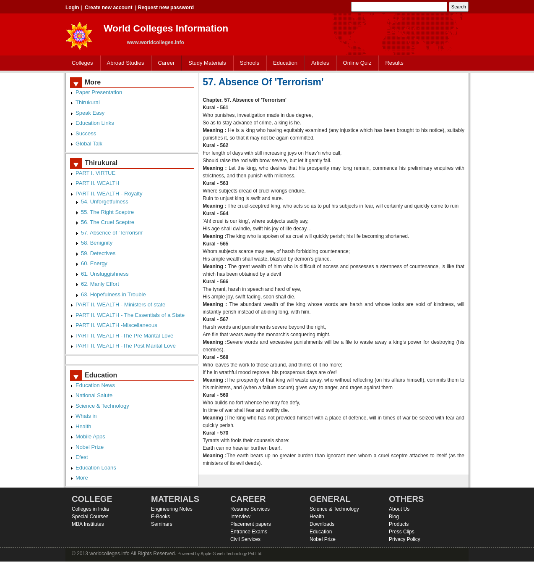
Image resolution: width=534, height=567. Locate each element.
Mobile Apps (90, 436)
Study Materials (205, 63)
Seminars (161, 524)
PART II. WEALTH (98, 183)
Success (86, 133)
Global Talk (89, 143)
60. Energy (94, 263)
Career (164, 63)
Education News (95, 385)
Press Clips (401, 532)
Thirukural (88, 102)
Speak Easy (90, 113)
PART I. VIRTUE (95, 173)
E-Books (160, 517)
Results (394, 63)
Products (399, 524)
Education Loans (96, 467)
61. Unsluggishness (104, 274)
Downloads (322, 524)
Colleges (80, 63)
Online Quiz (357, 63)
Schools (248, 63)
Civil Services (245, 539)
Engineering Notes (172, 509)
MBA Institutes (88, 524)
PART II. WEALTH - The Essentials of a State (130, 315)
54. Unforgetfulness (104, 201)
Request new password (166, 8)
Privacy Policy (404, 539)
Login (72, 8)
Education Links (95, 123)
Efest (82, 457)
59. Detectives (98, 253)
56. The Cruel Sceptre (107, 222)
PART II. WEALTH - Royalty (109, 193)
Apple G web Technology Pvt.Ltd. (231, 553)
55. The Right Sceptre (107, 212)
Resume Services (250, 509)
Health (83, 426)
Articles (320, 63)
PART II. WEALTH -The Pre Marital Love (124, 335)
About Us (399, 509)
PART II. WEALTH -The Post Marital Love (126, 346)
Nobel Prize (90, 447)
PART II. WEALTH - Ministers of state (120, 304)
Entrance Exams (248, 532)
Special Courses (90, 517)
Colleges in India (90, 509)
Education (283, 63)
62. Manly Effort (100, 284)
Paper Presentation (99, 92)
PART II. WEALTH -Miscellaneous (116, 325)
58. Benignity (96, 243)
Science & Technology (102, 406)
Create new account (108, 8)
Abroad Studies (124, 63)
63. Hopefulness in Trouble (113, 294)
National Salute (94, 395)
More (82, 478)
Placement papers (250, 524)
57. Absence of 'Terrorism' (112, 232)
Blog (394, 517)
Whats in (86, 416)
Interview (240, 517)
